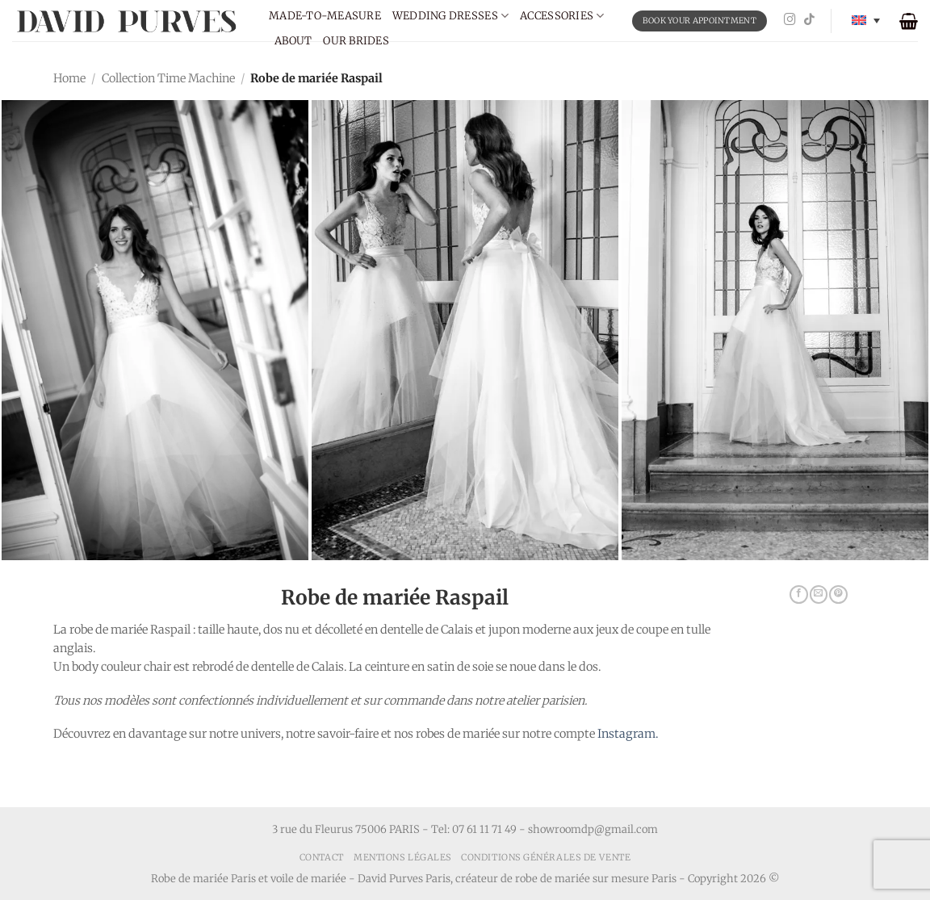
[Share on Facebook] (798, 595)
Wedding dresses (450, 15)
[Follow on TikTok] (809, 20)
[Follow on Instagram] (790, 20)
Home (69, 78)
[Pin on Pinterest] (838, 595)
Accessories (562, 15)
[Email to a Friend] (818, 595)
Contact (322, 857)
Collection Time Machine (168, 78)
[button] (908, 21)
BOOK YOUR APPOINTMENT (699, 20)
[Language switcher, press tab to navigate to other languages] (866, 20)
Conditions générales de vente (545, 857)
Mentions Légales (402, 857)
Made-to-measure (325, 16)
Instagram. (627, 733)
